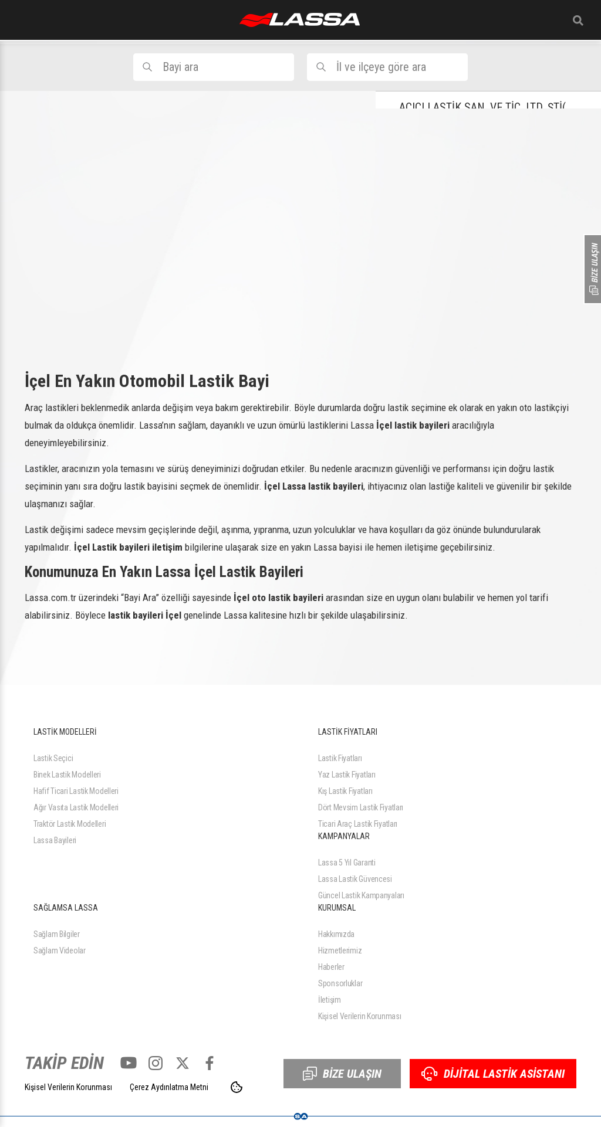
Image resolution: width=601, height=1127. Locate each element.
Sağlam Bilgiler (56, 934)
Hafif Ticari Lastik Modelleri (76, 791)
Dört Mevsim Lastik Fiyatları (360, 807)
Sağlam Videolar (59, 950)
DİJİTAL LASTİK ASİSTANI (493, 1074)
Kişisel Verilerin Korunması (359, 1016)
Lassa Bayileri (54, 840)
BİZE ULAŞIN (342, 1074)
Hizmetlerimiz (340, 950)
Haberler (331, 967)
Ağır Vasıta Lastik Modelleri (76, 807)
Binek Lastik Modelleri (67, 774)
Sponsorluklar (340, 983)
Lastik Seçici (53, 758)
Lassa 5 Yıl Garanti (347, 862)
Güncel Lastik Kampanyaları (361, 895)
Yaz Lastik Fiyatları (346, 774)
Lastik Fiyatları (340, 758)
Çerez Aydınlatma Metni (169, 1087)
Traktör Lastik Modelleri (69, 824)
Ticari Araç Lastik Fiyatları (357, 824)
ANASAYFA (299, 20)
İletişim (329, 999)
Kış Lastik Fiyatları (345, 791)
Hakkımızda (336, 934)
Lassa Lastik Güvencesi (355, 879)
